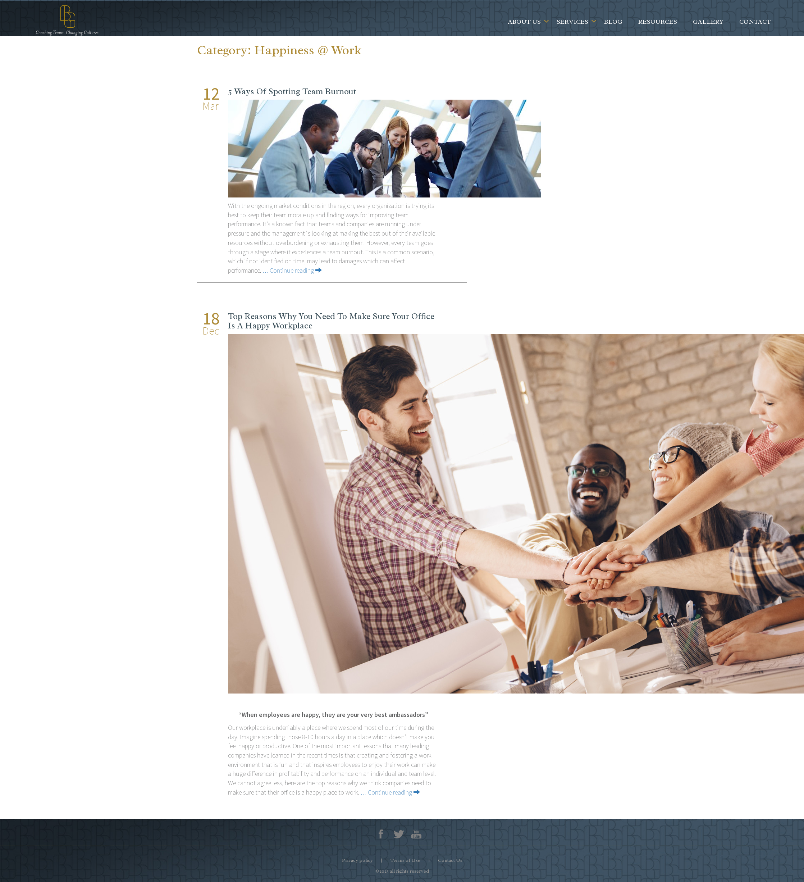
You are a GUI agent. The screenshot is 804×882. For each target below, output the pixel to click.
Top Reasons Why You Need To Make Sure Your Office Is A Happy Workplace (331, 321)
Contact (755, 22)
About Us (524, 22)
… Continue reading (292, 270)
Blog (613, 22)
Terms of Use (405, 860)
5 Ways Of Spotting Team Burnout (292, 91)
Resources (657, 22)
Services (572, 22)
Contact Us (450, 860)
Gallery (708, 22)
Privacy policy (357, 860)
